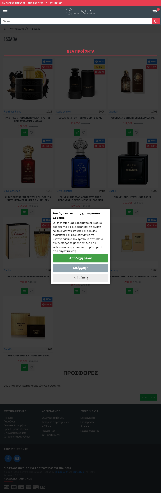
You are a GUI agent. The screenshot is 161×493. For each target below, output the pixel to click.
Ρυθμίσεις (80, 278)
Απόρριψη (80, 268)
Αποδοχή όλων (80, 258)
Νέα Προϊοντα (81, 51)
